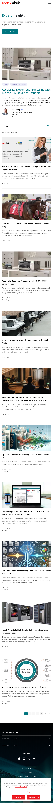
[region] (26, 789)
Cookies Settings (25, 792)
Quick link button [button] (26, 802)
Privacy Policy (26, 768)
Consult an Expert (10, 31)
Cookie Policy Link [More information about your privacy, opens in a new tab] (21, 787)
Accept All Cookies (33, 797)
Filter (26, 126)
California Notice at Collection (26, 776)
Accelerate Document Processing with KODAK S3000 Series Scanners (26, 91)
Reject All (19, 797)
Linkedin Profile (21, 109)
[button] (26, 732)
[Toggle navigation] (49, 2)
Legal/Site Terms (26, 772)
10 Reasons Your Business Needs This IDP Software (24, 687)
